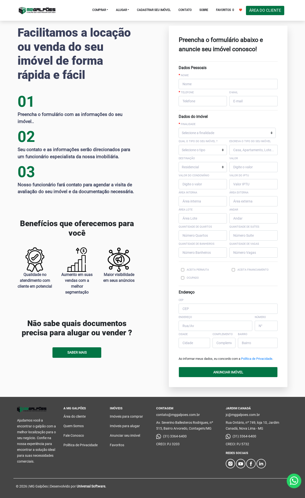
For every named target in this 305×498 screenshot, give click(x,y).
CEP (181, 300)
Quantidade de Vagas (244, 243)
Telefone (186, 92)
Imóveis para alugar (125, 426)
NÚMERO (260, 317)
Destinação (187, 158)
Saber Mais (77, 352)
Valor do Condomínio (194, 175)
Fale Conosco (73, 435)
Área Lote (186, 209)
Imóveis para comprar (126, 416)
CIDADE (183, 334)
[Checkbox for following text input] (182, 269)
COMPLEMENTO (223, 334)
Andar (233, 209)
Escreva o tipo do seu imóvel (250, 141)
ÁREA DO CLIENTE (265, 10)
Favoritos (117, 445)
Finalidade (187, 124)
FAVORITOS (229, 10)
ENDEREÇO (185, 317)
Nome (184, 75)
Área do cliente (74, 416)
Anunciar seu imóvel (125, 435)
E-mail (233, 92)
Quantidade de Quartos (195, 226)
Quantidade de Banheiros (196, 243)
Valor (233, 158)
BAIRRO (242, 334)
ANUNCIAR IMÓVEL (228, 372)
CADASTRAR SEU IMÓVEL (154, 10)
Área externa (238, 192)
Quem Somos (73, 426)
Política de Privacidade (256, 358)
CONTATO (185, 10)
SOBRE (203, 10)
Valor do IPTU (239, 175)
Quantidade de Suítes (244, 226)
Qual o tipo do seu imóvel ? (198, 141)
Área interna (188, 192)
